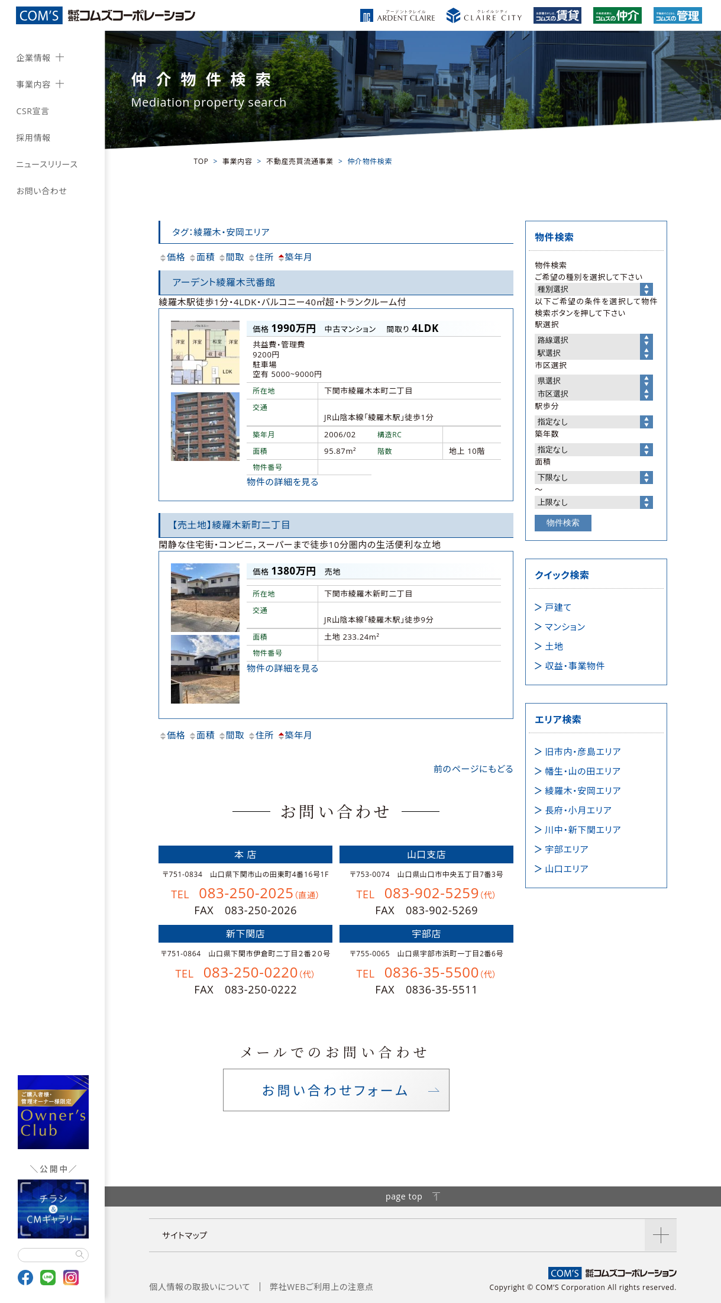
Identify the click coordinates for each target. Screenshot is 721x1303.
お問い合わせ (41, 190)
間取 (231, 257)
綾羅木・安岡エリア (583, 790)
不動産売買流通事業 (300, 161)
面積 (201, 257)
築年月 (295, 257)
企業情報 (33, 57)
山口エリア (567, 869)
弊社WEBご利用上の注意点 (322, 1286)
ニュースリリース (46, 164)
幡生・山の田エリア (582, 771)
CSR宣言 (32, 111)
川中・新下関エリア (583, 830)
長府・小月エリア (578, 810)
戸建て (558, 607)
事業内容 (33, 84)
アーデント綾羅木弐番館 (223, 282)
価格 (172, 257)
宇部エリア (567, 849)
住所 (260, 257)
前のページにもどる (473, 769)
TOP (200, 161)
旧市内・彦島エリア (583, 751)
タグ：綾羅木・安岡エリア (221, 232)
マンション (565, 627)
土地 (554, 646)
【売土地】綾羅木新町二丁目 (231, 524)
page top (413, 1196)
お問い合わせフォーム (336, 1090)
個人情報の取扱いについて (199, 1286)
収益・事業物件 (575, 666)
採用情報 (33, 137)
